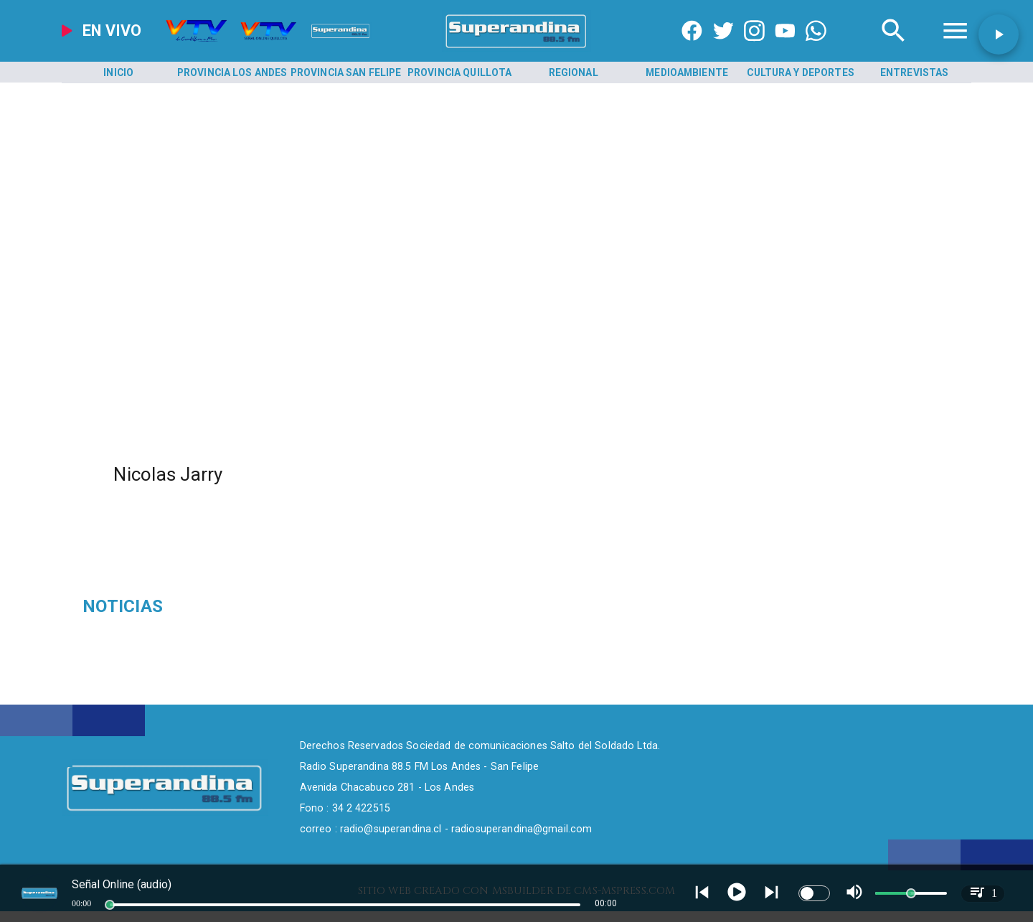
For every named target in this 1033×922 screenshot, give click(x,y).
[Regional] (573, 72)
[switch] (814, 893)
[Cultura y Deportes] (800, 72)
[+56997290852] (816, 48)
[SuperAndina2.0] (517, 48)
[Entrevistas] (914, 72)
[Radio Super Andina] (893, 48)
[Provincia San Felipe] (345, 72)
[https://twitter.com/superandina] (723, 48)
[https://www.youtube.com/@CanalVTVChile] (785, 48)
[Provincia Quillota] (459, 72)
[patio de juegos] (227, 606)
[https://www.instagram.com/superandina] (754, 48)
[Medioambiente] (687, 72)
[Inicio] (118, 72)
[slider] (110, 905)
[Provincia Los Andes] (232, 72)
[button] (998, 34)
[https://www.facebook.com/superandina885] (691, 48)
